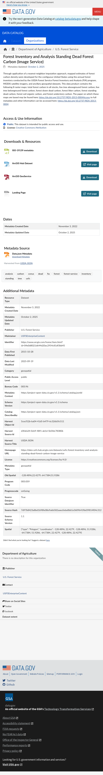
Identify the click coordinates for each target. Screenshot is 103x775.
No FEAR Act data (13, 734)
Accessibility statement (16, 723)
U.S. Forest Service (66, 49)
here (48, 540)
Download (90, 151)
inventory (86, 273)
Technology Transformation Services (67, 709)
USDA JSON (26, 263)
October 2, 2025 (36, 66)
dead (40, 273)
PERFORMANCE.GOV (66, 674)
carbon (20, 273)
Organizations (35, 40)
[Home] (19, 12)
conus (31, 273)
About (5, 674)
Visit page (90, 164)
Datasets (16, 41)
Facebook (7, 611)
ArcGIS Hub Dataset (22, 163)
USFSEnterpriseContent (15, 593)
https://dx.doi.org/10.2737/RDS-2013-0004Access (64, 97)
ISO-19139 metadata (22, 150)
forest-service (70, 273)
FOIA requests (11, 729)
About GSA (9, 718)
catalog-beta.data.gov (68, 19)
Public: (10, 124)
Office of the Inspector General (20, 740)
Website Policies (37, 674)
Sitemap (50, 674)
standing (9, 278)
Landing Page (19, 192)
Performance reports (15, 745)
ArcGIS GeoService (21, 176)
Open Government (19, 674)
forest (57, 273)
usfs (28, 278)
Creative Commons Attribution (31, 127)
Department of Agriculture (35, 49)
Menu (97, 11)
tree (20, 278)
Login (80, 674)
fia (48, 273)
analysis (9, 273)
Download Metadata (21, 256)
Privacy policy (11, 751)
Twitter (7, 606)
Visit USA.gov (11, 764)
